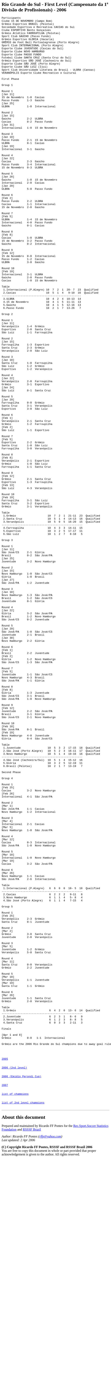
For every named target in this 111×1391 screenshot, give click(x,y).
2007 (5, 1297)
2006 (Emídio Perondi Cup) (21, 1287)
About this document (23, 1332)
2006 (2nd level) (14, 1277)
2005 (5, 1267)
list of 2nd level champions (23, 1317)
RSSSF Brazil (32, 1344)
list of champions (15, 1307)
